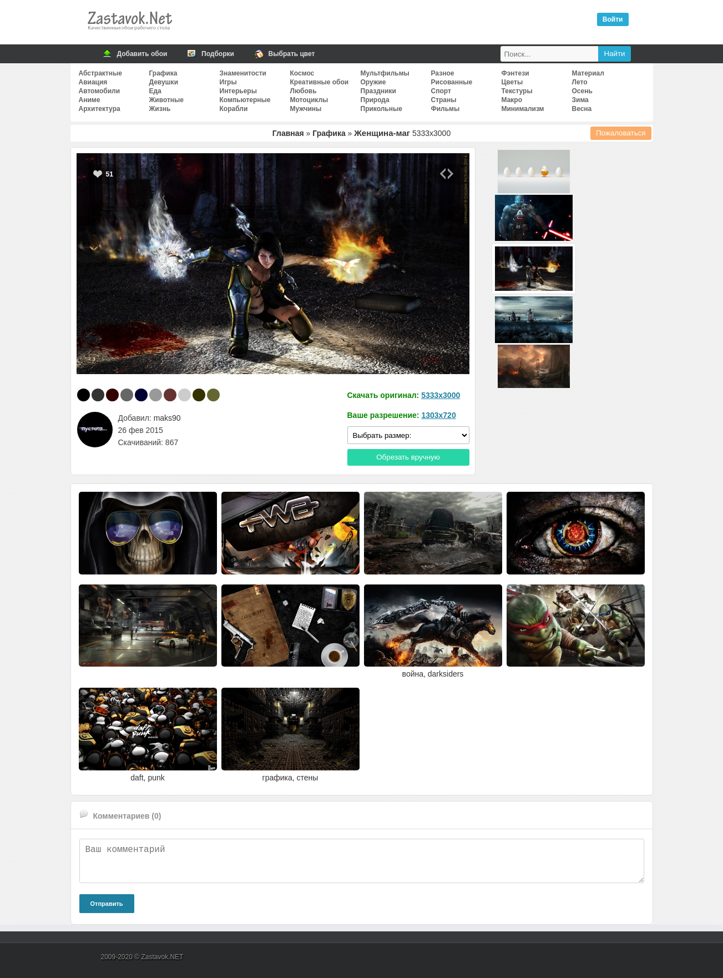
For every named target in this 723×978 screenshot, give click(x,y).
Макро (512, 100)
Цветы (512, 82)
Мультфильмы (385, 73)
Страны (444, 100)
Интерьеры (238, 91)
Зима (580, 100)
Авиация (93, 82)
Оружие (373, 82)
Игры (228, 82)
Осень (582, 91)
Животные (166, 100)
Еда (155, 91)
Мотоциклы (309, 100)
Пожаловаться (621, 133)
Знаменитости (243, 73)
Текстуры (517, 91)
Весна (582, 109)
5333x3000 (440, 395)
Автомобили (99, 91)
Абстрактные (100, 73)
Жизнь (160, 109)
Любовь (303, 91)
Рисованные (452, 82)
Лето (580, 82)
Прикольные (381, 109)
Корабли (234, 109)
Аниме (89, 100)
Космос (302, 73)
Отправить (106, 903)
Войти (613, 19)
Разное (442, 73)
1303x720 (438, 415)
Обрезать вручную (408, 457)
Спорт (441, 91)
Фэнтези (515, 73)
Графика (163, 73)
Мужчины (306, 109)
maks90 (167, 418)
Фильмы (445, 109)
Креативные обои (319, 82)
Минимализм (523, 109)
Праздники (378, 91)
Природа (375, 100)
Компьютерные (245, 100)
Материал (588, 73)
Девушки (164, 82)
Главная (288, 133)
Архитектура (99, 109)
